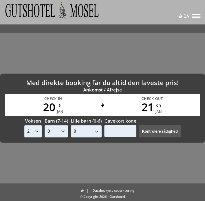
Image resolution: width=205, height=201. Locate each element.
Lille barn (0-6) (86, 121)
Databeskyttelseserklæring (113, 190)
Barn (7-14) (56, 121)
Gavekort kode (120, 121)
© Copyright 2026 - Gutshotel (102, 196)
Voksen (33, 121)
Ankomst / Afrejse (102, 90)
